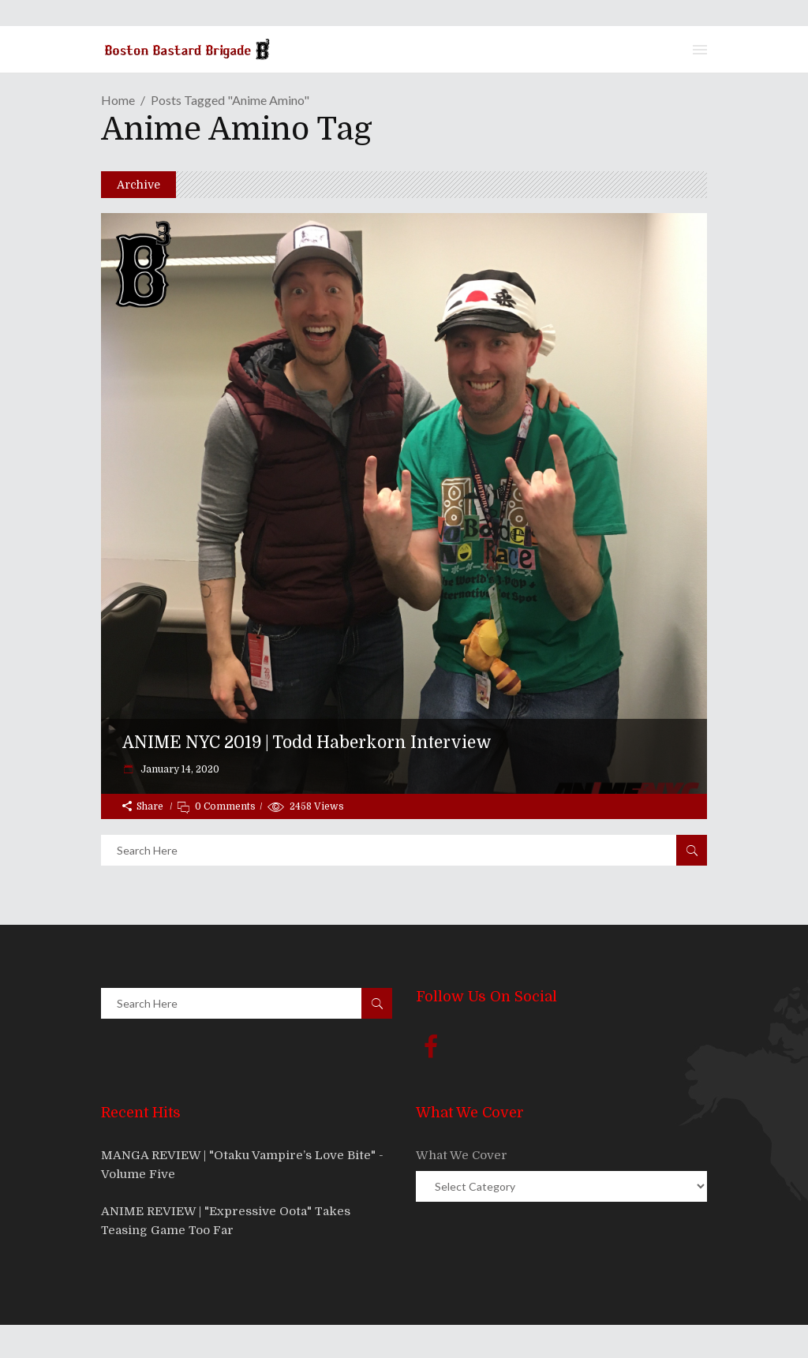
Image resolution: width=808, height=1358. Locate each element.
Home (118, 99)
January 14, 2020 (178, 769)
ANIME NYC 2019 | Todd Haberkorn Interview (307, 742)
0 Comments (225, 806)
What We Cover (461, 1155)
